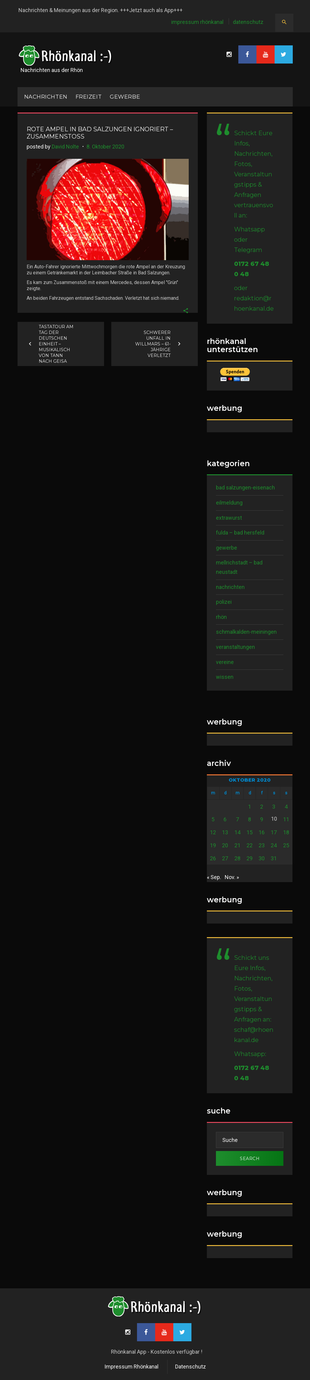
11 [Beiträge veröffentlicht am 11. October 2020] (286, 819)
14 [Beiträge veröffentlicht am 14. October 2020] (237, 832)
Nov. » (232, 877)
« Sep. (214, 877)
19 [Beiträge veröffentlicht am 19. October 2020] (213, 845)
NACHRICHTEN (45, 96)
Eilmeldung (229, 502)
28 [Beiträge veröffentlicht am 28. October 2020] (237, 858)
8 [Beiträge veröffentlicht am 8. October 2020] (249, 819)
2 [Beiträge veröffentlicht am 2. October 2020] (261, 806)
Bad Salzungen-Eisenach (245, 487)
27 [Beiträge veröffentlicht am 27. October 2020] (225, 858)
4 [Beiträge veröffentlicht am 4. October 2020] (286, 806)
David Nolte (65, 146)
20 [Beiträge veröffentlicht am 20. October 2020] (225, 845)
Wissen (224, 677)
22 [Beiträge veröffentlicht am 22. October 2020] (249, 845)
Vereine (225, 662)
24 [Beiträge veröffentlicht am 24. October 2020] (274, 845)
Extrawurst (229, 518)
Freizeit (89, 96)
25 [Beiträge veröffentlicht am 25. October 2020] (286, 845)
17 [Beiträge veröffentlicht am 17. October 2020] (274, 832)
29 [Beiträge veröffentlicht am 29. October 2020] (249, 858)
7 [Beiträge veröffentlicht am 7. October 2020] (237, 819)
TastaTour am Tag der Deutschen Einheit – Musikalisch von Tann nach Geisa (56, 344)
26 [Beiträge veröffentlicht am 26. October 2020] (213, 858)
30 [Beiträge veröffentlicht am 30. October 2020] (262, 858)
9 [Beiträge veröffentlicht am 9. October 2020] (261, 819)
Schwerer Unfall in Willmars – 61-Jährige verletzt (153, 343)
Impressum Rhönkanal (197, 22)
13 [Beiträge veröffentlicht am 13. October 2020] (225, 832)
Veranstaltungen (235, 647)
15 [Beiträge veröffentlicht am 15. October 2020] (249, 832)
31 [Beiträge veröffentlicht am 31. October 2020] (274, 858)
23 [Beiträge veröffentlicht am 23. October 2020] (262, 845)
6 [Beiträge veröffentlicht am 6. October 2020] (225, 819)
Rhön (221, 617)
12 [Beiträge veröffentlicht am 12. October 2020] (213, 832)
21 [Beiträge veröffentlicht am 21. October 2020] (237, 845)
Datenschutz (248, 22)
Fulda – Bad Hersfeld (240, 532)
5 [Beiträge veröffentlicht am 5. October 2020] (212, 819)
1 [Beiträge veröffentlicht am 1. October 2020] (249, 806)
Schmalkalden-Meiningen (246, 632)
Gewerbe (125, 96)
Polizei (224, 602)
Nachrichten (230, 587)
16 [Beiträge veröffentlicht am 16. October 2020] (262, 832)
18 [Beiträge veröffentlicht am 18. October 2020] (286, 832)
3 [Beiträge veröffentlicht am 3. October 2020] (273, 806)
